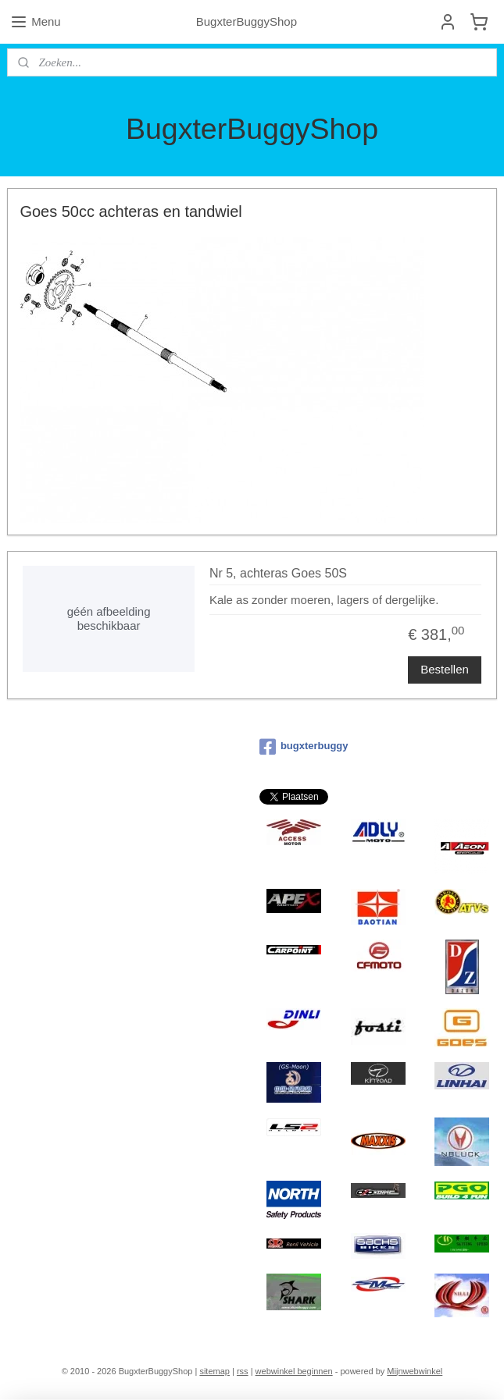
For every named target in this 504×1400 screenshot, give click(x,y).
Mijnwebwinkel (414, 1371)
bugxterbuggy (304, 746)
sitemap (214, 1371)
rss (242, 1371)
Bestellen (444, 669)
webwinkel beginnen (294, 1371)
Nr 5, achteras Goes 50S (278, 573)
